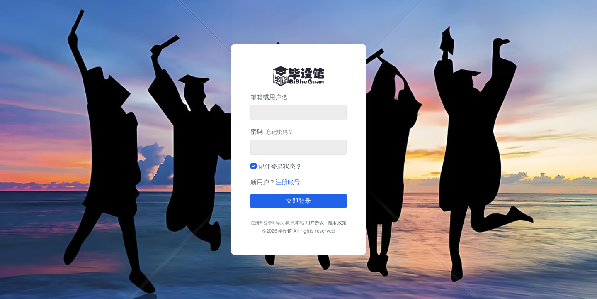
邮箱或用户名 (269, 97)
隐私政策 (337, 222)
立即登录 (298, 201)
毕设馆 (285, 231)
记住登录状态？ (280, 166)
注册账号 (287, 182)
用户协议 (315, 222)
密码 (271, 131)
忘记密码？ (279, 131)
